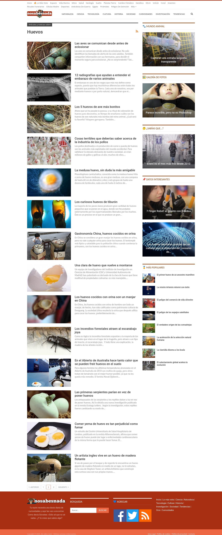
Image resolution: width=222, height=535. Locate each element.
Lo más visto (168, 496)
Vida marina (64, 3)
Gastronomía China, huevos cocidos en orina (105, 230)
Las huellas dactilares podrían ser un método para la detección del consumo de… (168, 244)
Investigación (163, 10)
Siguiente (63, 483)
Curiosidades (145, 10)
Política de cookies (163, 530)
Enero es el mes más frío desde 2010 (168, 160)
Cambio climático (126, 3)
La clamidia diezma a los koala (171, 346)
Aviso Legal (152, 530)
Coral (163, 3)
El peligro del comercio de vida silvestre (175, 296)
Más (170, 3)
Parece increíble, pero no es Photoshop (169, 109)
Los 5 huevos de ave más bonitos (97, 103)
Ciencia (80, 10)
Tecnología (93, 10)
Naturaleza (67, 10)
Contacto (191, 530)
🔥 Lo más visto (41, 3)
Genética (140, 3)
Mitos (74, 3)
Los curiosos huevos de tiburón (96, 198)
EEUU (148, 3)
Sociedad (131, 10)
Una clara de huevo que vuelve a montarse (103, 262)
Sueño (98, 3)
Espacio (53, 3)
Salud (81, 3)
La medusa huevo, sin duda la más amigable (105, 166)
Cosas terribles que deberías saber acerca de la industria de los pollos (105, 136)
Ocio (158, 506)
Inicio (29, 3)
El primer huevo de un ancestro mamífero (175, 271)
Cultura (107, 10)
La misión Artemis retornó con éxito (173, 284)
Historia (119, 10)
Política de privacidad (179, 530)
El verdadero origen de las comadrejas (174, 321)
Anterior (34, 483)
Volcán (156, 3)
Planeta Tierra (110, 3)
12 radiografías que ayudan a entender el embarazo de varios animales (102, 73)
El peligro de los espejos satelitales (173, 309)
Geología (90, 3)
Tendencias (185, 503)
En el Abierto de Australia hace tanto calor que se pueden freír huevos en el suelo (106, 358)
